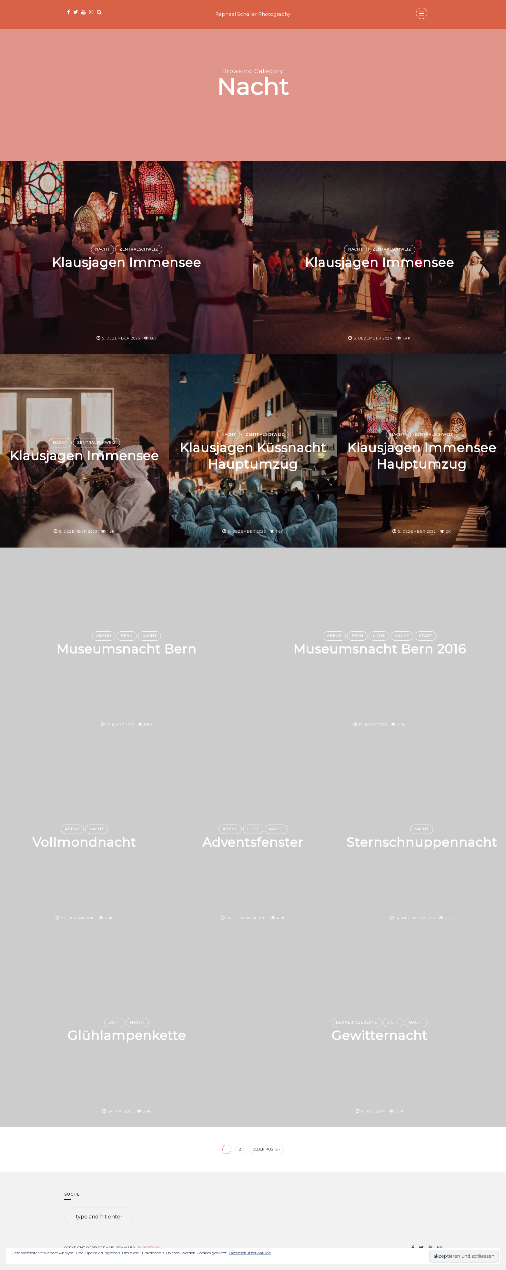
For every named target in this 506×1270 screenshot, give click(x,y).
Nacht (102, 249)
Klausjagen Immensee (126, 262)
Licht (379, 636)
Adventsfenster (253, 842)
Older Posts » (266, 1149)
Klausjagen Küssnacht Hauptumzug (253, 455)
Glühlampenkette (127, 1035)
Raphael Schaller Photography (252, 14)
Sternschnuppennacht (421, 842)
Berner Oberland (357, 1022)
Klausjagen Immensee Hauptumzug (421, 455)
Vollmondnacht (84, 842)
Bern (127, 636)
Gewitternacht (379, 1035)
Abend (103, 636)
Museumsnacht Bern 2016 (379, 649)
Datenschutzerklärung (250, 1252)
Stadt (425, 636)
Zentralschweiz (138, 249)
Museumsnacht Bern (126, 649)
